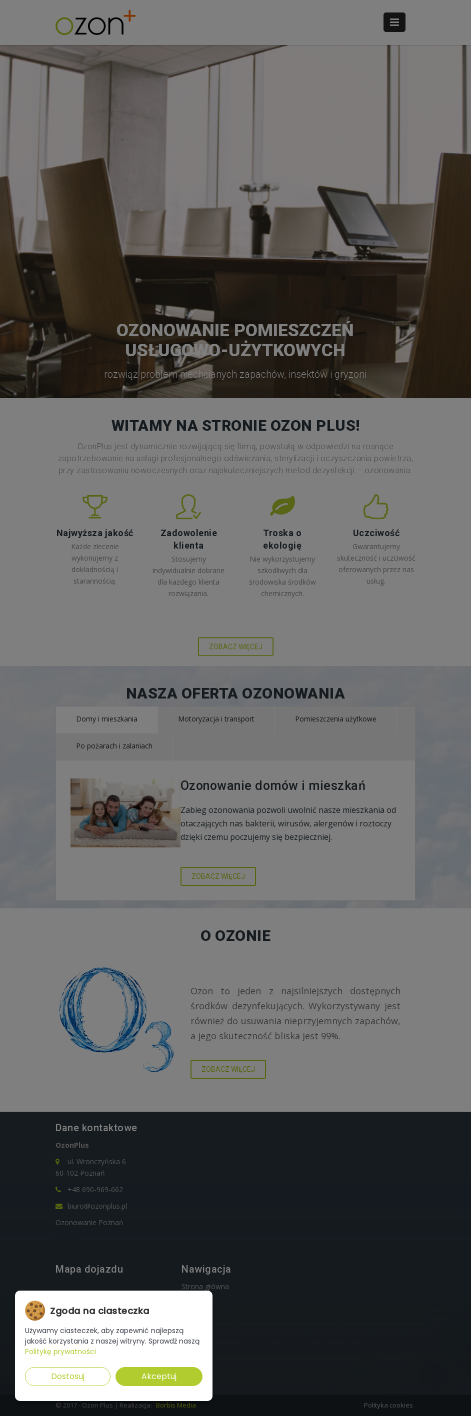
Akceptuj (159, 1376)
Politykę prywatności (60, 1352)
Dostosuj (67, 1376)
